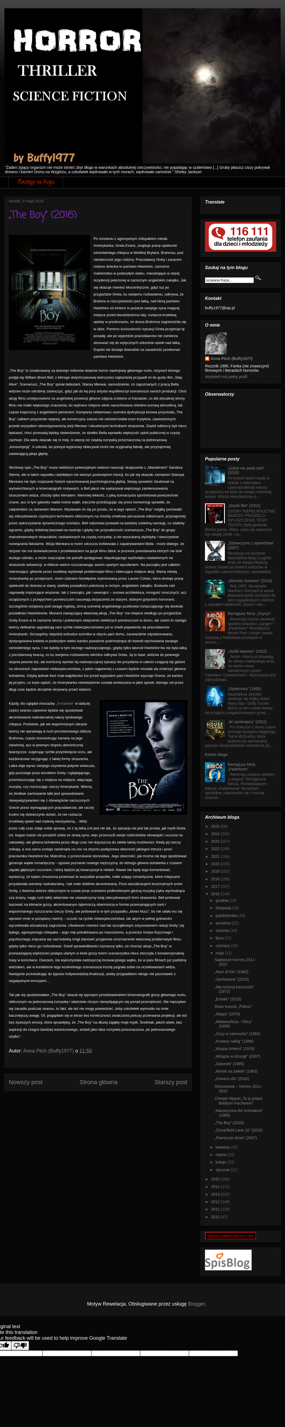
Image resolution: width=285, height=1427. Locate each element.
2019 (216, 871)
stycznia (222, 1170)
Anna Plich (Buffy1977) (231, 358)
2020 (216, 864)
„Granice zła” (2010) (232, 1078)
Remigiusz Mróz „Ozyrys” (249, 613)
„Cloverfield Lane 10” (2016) (239, 1130)
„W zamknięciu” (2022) (247, 722)
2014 (216, 1186)
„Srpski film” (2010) (244, 505)
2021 (216, 856)
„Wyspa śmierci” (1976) (235, 1048)
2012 (216, 1202)
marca (221, 1154)
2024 (216, 834)
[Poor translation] (20, 1345)
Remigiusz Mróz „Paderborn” (241, 766)
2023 (216, 841)
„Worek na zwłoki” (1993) (236, 1071)
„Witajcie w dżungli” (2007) (237, 1056)
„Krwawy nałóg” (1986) (234, 1041)
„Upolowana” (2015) (232, 979)
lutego (221, 1162)
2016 (216, 894)
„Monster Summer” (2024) (250, 581)
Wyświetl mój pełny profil (226, 377)
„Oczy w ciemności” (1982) (237, 1034)
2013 (216, 1194)
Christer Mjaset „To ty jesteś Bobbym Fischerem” (238, 1100)
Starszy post (171, 1082)
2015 (216, 1179)
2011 (216, 1209)
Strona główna (98, 1082)
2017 (216, 886)
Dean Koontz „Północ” (233, 1006)
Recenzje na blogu (35, 182)
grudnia (222, 900)
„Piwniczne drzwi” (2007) (236, 1138)
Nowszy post (25, 1082)
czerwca (223, 945)
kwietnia (222, 1147)
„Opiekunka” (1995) (244, 689)
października (226, 915)
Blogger (196, 1304)
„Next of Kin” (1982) (231, 972)
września (223, 923)
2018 (216, 879)
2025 (216, 826)
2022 (216, 849)
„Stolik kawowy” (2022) (247, 651)
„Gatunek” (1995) (229, 1064)
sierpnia (222, 930)
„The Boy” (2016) (229, 1123)
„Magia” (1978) (227, 1014)
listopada (223, 908)
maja (220, 953)
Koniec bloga (216, 754)
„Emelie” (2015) (228, 999)
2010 (216, 1217)
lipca (220, 938)
